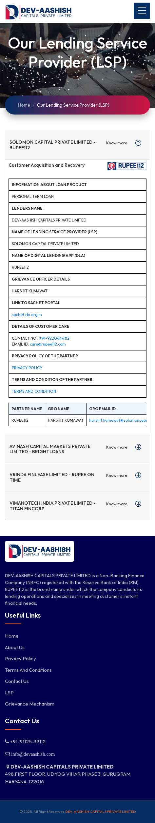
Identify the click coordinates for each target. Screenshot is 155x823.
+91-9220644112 (54, 338)
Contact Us (17, 681)
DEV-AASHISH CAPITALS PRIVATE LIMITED (100, 811)
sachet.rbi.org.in (27, 314)
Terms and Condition (34, 391)
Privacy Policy (27, 367)
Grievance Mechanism (29, 704)
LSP (9, 692)
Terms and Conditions (28, 670)
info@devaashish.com (32, 753)
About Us (15, 647)
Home (24, 105)
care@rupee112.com (48, 344)
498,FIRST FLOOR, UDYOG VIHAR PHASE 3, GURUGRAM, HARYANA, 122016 (68, 774)
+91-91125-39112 (25, 741)
